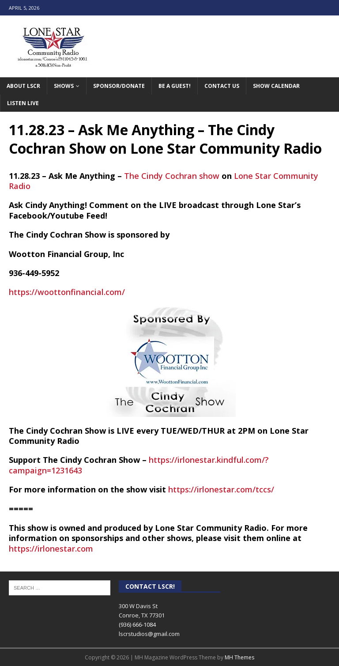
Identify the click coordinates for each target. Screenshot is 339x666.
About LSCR (23, 86)
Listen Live (23, 103)
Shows (64, 86)
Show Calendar (276, 86)
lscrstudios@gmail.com (149, 634)
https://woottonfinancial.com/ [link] (67, 292)
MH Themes (239, 657)
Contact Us (221, 86)
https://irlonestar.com (51, 548)
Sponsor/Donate (119, 86)
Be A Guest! (174, 86)
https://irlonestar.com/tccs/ (221, 489)
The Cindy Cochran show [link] (171, 175)
